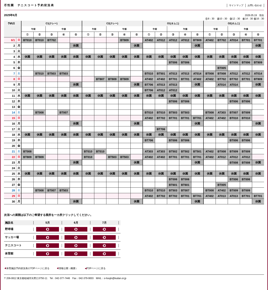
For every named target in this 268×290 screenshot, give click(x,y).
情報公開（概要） (67, 268)
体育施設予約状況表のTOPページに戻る (26, 268)
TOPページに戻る (95, 268)
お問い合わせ (255, 5)
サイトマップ (236, 5)
